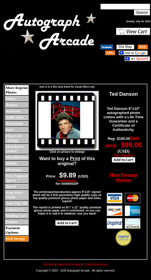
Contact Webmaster (95, 264)
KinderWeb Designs (68, 264)
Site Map (48, 264)
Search (142, 12)
